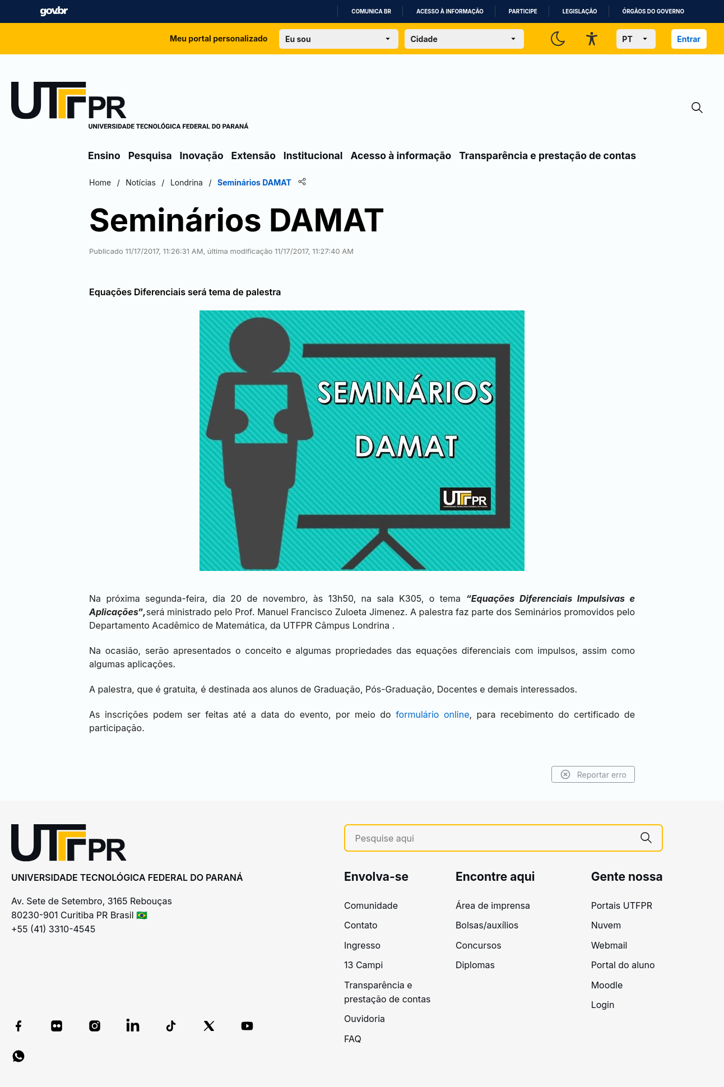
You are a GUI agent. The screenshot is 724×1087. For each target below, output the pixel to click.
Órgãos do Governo (653, 11)
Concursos (479, 945)
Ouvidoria (364, 1018)
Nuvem (606, 925)
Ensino (104, 155)
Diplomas (475, 964)
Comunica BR (371, 11)
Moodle (607, 985)
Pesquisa (150, 155)
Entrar (688, 39)
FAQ (352, 1038)
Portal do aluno (623, 964)
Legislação (580, 11)
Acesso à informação (450, 11)
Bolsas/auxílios (487, 925)
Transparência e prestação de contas (547, 155)
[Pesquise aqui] (492, 838)
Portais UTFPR (621, 905)
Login (603, 1004)
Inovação (202, 155)
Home (100, 182)
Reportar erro (593, 774)
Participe (523, 11)
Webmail (609, 945)
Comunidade (371, 905)
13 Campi (363, 964)
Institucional (313, 155)
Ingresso (362, 945)
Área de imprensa (493, 905)
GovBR (54, 11)
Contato (361, 925)
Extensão (253, 155)
